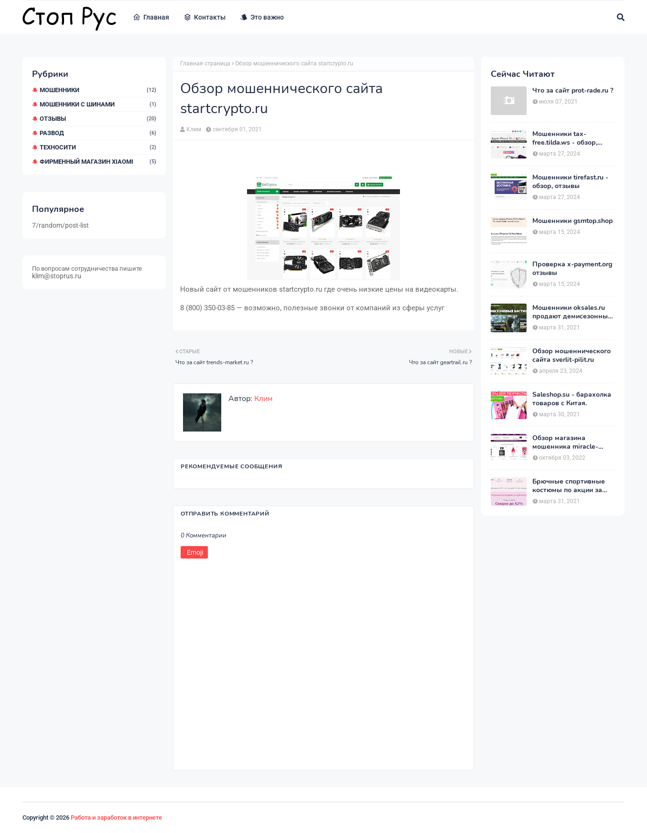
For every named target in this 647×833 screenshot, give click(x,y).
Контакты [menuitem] (204, 17)
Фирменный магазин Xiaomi (98, 161)
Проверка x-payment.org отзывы (572, 268)
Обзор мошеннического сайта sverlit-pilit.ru (571, 355)
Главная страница (205, 63)
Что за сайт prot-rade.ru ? (572, 90)
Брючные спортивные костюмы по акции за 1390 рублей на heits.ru (570, 486)
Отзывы (98, 118)
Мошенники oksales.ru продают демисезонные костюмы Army (572, 312)
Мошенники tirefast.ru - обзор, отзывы (570, 181)
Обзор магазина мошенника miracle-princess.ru (565, 442)
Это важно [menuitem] (262, 17)
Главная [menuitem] (151, 17)
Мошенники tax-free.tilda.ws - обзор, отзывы (564, 138)
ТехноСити (98, 147)
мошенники (98, 90)
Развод (98, 133)
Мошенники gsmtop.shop (572, 221)
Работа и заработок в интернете (116, 817)
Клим (193, 129)
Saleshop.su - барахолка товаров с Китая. (571, 399)
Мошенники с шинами (98, 104)
